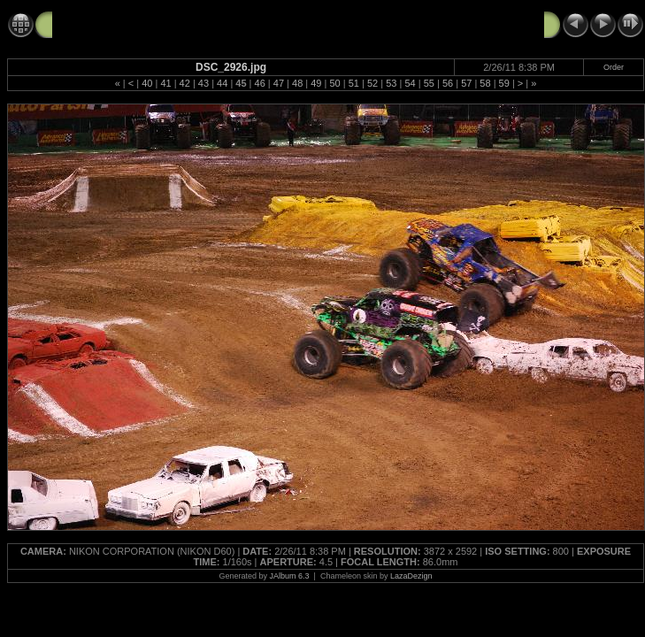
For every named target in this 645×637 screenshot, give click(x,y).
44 (222, 83)
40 (147, 83)
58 (485, 83)
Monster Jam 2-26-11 (113, 24)
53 (391, 83)
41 (165, 83)
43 (203, 83)
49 (316, 83)
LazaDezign (411, 576)
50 (334, 83)
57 (466, 83)
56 (447, 83)
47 (278, 83)
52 (372, 83)
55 (429, 83)
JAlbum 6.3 (290, 576)
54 (409, 83)
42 (185, 83)
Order (613, 67)
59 (504, 83)
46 (260, 83)
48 (297, 83)
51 (354, 83)
